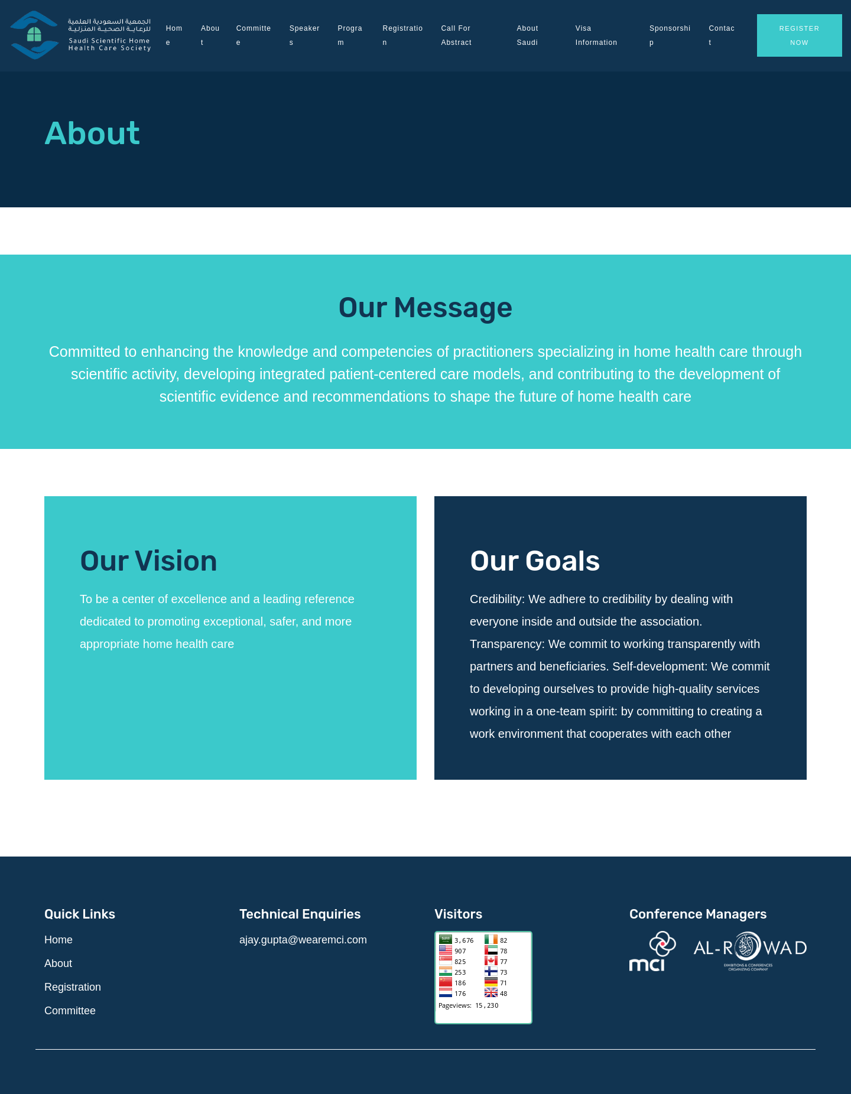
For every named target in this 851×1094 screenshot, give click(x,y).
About (210, 35)
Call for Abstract (456, 35)
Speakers (305, 35)
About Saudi (527, 35)
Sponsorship (670, 35)
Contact (722, 35)
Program (349, 35)
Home (174, 35)
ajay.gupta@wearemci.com (303, 940)
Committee (253, 35)
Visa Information (597, 35)
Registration (403, 35)
